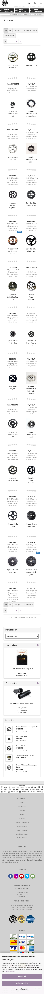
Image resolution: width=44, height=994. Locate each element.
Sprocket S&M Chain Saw (31, 250)
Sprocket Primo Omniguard (31, 525)
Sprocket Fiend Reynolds (12, 571)
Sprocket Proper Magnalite (12, 205)
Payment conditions (22, 822)
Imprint (22, 802)
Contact (22, 810)
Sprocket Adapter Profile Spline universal (31, 113)
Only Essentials (22, 983)
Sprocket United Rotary (13, 479)
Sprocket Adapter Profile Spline (31, 159)
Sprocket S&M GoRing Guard (31, 204)
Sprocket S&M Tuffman (13, 158)
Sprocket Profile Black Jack (31, 434)
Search (22, 814)
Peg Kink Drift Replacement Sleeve (22, 703)
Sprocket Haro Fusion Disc (13, 342)
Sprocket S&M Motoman (13, 67)
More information (22, 989)
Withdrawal (22, 806)
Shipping (22, 818)
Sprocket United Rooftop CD (12, 297)
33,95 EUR (22, 673)
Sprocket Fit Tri (31, 65)
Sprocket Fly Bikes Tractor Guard (31, 343)
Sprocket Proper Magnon (31, 297)
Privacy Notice (10, 971)
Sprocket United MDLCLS (31, 480)
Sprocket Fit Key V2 (12, 387)
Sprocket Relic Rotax (13, 525)
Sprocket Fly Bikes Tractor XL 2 (12, 113)
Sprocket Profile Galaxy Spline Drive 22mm (31, 389)
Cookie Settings (22, 838)
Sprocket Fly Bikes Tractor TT (12, 434)
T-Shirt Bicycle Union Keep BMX (22, 669)
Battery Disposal (22, 830)
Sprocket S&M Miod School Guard (13, 251)
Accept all (22, 976)
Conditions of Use (22, 834)
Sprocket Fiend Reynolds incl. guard (31, 572)
